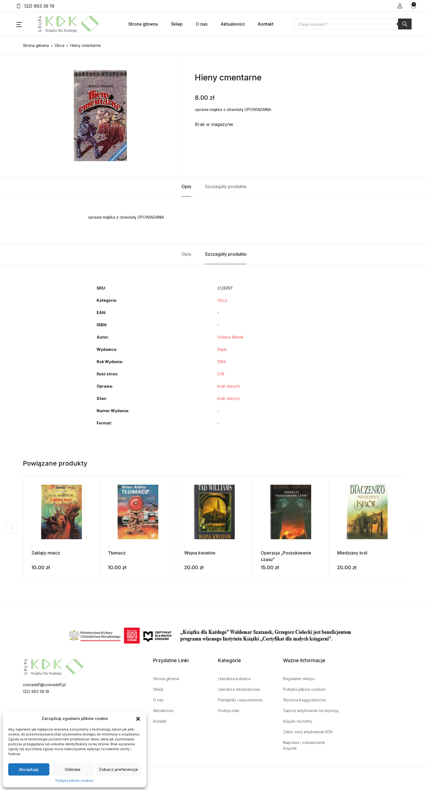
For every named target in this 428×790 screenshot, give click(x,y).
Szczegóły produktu (225, 186)
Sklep (177, 24)
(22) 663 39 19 (35, 6)
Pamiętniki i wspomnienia (240, 700)
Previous (9, 528)
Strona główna (143, 24)
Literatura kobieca (234, 678)
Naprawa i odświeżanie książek (304, 745)
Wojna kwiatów (199, 553)
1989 (221, 361)
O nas (201, 24)
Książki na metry (297, 721)
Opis (186, 186)
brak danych (228, 386)
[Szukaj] (405, 24)
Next (418, 528)
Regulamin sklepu (299, 678)
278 (220, 374)
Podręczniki (228, 710)
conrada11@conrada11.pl (44, 684)
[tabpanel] (100, 115)
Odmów (72, 769)
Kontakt (266, 24)
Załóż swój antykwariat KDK (308, 731)
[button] (138, 718)
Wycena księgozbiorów (304, 700)
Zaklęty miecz (45, 553)
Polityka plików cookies (74, 781)
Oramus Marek (230, 337)
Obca (59, 45)
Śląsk (222, 349)
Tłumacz (117, 553)
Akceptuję (28, 769)
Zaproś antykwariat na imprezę (310, 710)
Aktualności (233, 24)
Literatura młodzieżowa (239, 689)
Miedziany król (352, 553)
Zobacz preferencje (118, 769)
